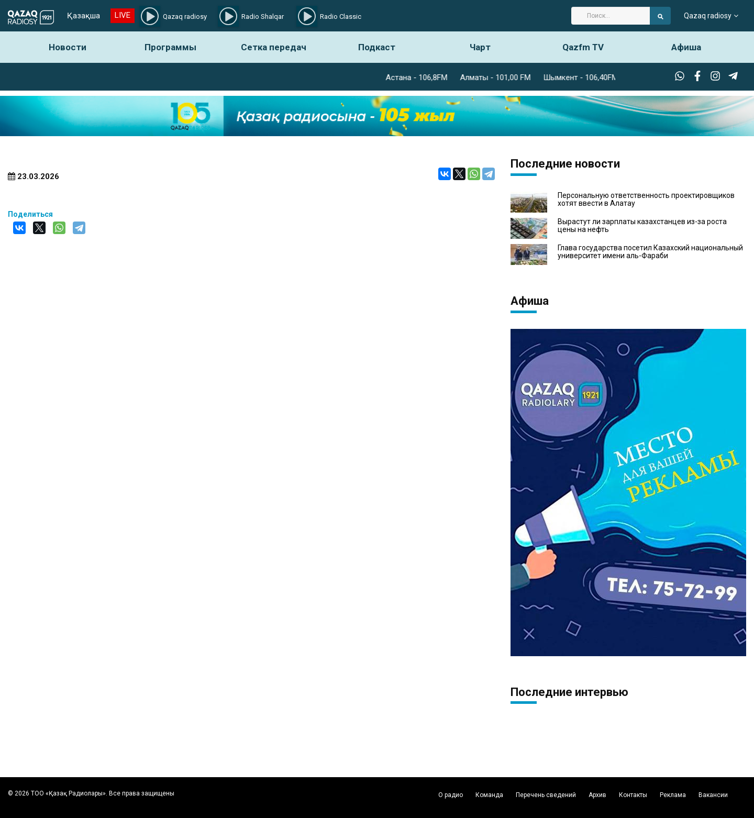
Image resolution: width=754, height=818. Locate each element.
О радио (450, 795)
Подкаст (376, 47)
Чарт (480, 47)
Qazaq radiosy (707, 16)
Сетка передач (273, 47)
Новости (67, 47)
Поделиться (30, 214)
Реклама (673, 795)
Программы (170, 47)
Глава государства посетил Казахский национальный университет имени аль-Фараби (650, 252)
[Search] (610, 16)
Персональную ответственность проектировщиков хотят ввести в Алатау (646, 199)
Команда (489, 795)
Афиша (686, 47)
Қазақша (83, 15)
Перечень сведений (546, 795)
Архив (597, 795)
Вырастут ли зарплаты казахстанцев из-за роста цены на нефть (642, 226)
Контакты (633, 795)
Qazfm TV (583, 47)
